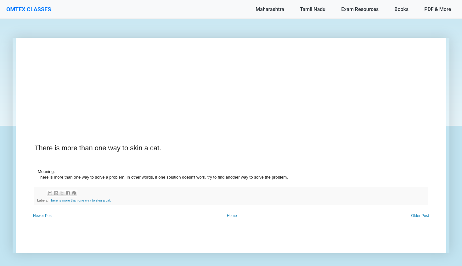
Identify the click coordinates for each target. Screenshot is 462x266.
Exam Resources (360, 9)
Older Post (420, 215)
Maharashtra (270, 9)
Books (401, 9)
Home (232, 215)
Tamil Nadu (312, 9)
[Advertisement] (217, 85)
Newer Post (43, 215)
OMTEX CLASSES (28, 9)
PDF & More (437, 9)
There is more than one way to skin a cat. (80, 200)
